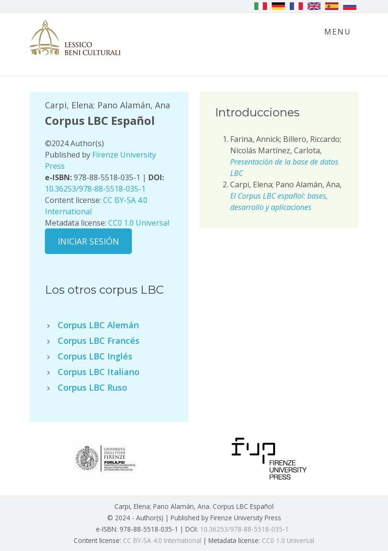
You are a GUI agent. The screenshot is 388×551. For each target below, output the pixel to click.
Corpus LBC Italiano (98, 371)
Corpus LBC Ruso (92, 387)
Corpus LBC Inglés (95, 356)
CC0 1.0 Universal (138, 223)
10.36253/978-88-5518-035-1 (95, 189)
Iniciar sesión (88, 241)
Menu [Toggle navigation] (337, 31)
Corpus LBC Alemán (98, 325)
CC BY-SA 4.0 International (162, 540)
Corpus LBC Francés (98, 340)
